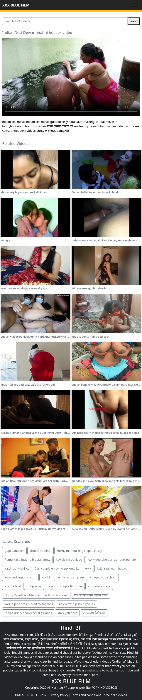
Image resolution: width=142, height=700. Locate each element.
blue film (71, 635)
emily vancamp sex (71, 577)
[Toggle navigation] (134, 5)
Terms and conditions (86, 695)
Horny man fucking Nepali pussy (79, 551)
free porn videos (115, 695)
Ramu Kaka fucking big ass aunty (27, 560)
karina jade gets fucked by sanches (29, 604)
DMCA (19, 695)
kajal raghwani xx (17, 568)
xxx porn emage (99, 586)
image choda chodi (103, 577)
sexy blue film (100, 644)
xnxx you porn (67, 613)
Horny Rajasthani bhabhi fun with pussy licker (36, 595)
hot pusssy (34, 586)
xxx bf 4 (47, 577)
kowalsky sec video (69, 560)
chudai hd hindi (40, 551)
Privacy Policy (59, 695)
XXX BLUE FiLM (16, 5)
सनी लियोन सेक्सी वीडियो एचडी (90, 595)
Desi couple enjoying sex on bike (57, 568)
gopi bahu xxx (14, 551)
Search (133, 21)
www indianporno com (20, 577)
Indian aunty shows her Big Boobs (28, 613)
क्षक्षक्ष (88, 568)
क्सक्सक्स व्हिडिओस (94, 613)
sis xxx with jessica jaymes (76, 604)
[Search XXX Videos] (65, 21)
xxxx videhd (13, 586)
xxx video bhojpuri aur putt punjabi (112, 560)
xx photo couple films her (64, 586)
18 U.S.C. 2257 (36, 695)
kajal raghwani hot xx (111, 568)
